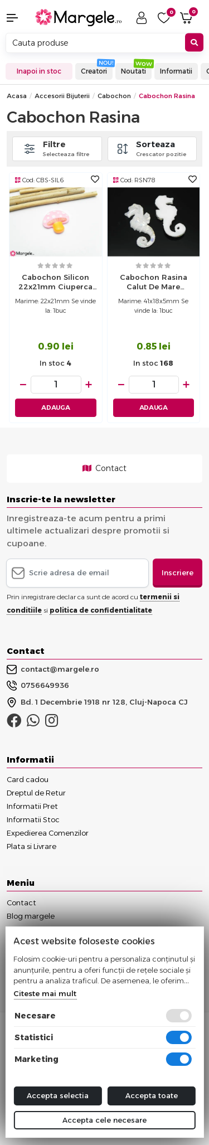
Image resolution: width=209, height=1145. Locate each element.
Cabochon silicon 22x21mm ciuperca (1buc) (55, 283)
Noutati (133, 71)
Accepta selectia (58, 1095)
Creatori (94, 71)
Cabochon (114, 96)
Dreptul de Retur (36, 792)
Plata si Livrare (31, 846)
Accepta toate (151, 1095)
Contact (104, 468)
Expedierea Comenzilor (48, 832)
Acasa (17, 96)
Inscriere (177, 572)
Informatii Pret (32, 806)
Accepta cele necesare (104, 1119)
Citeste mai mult (44, 993)
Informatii (176, 71)
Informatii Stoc (33, 819)
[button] (17, 18)
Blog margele (31, 915)
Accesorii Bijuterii (62, 96)
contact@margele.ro (53, 669)
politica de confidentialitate (101, 610)
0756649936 (38, 686)
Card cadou (27, 779)
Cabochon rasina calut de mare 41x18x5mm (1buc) (153, 283)
